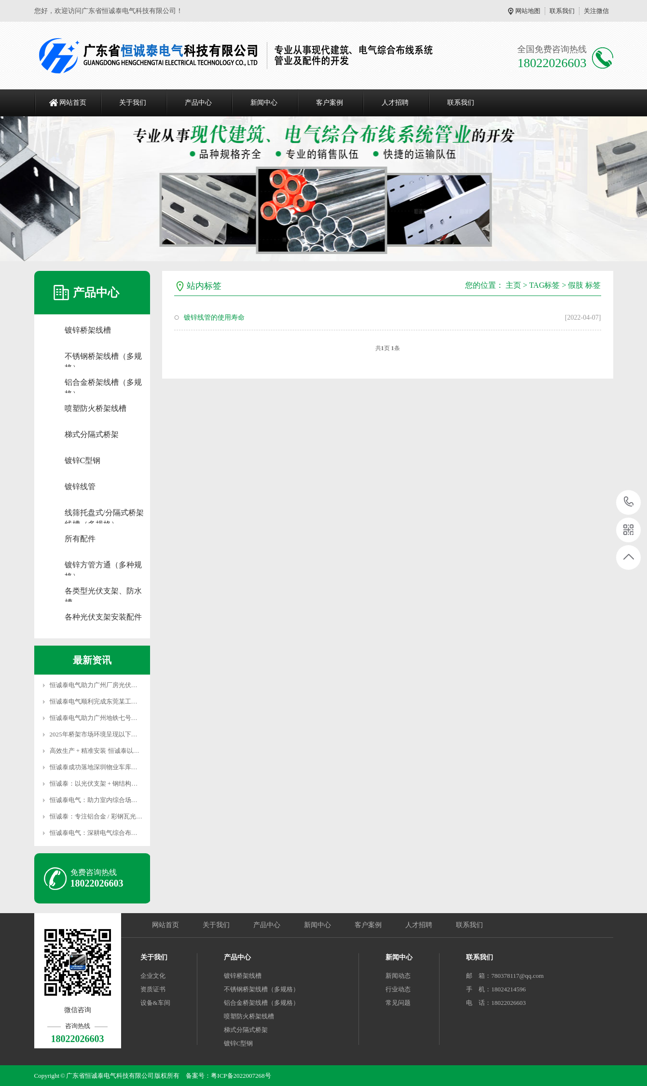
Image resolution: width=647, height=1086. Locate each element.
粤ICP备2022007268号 (241, 1075)
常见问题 (398, 1002)
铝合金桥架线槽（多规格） (103, 383)
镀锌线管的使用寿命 (214, 317)
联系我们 (562, 10)
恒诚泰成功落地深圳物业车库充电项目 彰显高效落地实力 (129, 767)
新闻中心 (263, 102)
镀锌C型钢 (83, 460)
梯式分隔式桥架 (92, 434)
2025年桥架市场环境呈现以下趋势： (100, 734)
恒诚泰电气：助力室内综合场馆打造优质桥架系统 (119, 800)
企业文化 (152, 975)
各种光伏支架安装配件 (103, 617)
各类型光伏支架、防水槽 (103, 592)
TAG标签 (544, 285)
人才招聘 (395, 102)
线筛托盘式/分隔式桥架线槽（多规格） (104, 513)
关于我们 (132, 102)
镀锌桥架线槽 (88, 330)
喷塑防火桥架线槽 (95, 408)
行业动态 (398, 989)
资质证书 (152, 989)
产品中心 (198, 102)
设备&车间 (155, 1002)
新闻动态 (398, 975)
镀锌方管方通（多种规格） (103, 566)
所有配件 (80, 539)
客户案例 (329, 102)
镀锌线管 (80, 486)
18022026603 (629, 502)
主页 (513, 285)
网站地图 (527, 10)
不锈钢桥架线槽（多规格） (103, 357)
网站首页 (72, 102)
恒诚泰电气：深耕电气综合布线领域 (100, 832)
